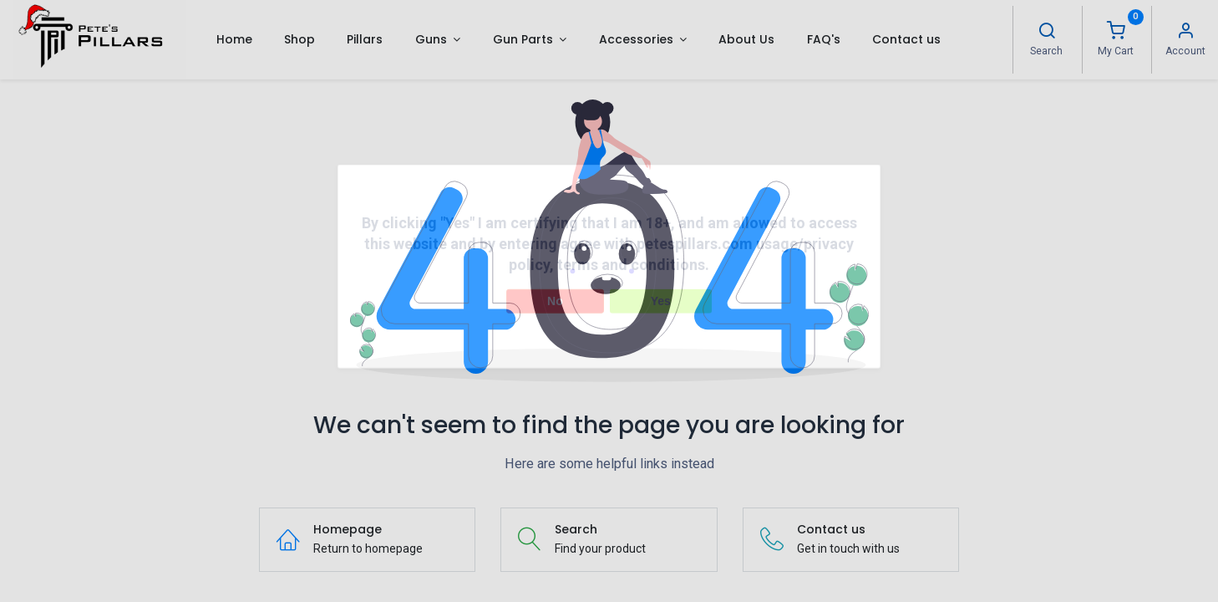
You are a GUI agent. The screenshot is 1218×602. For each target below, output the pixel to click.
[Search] (1047, 32)
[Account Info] (1185, 32)
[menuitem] (233, 39)
